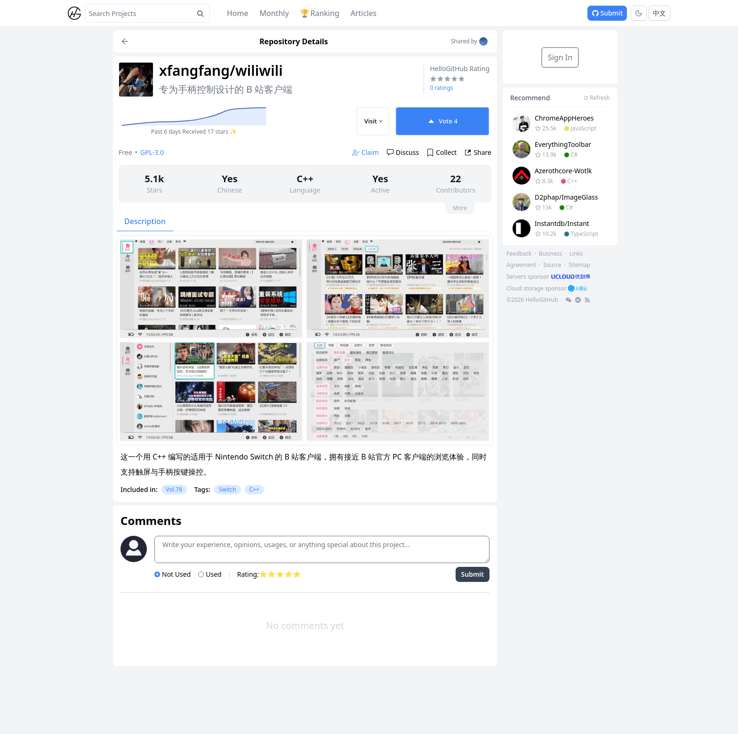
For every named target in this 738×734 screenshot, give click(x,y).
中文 (659, 12)
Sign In (560, 57)
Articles (364, 13)
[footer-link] (549, 277)
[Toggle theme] (639, 13)
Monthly (274, 13)
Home (238, 13)
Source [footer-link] (552, 265)
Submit (607, 12)
